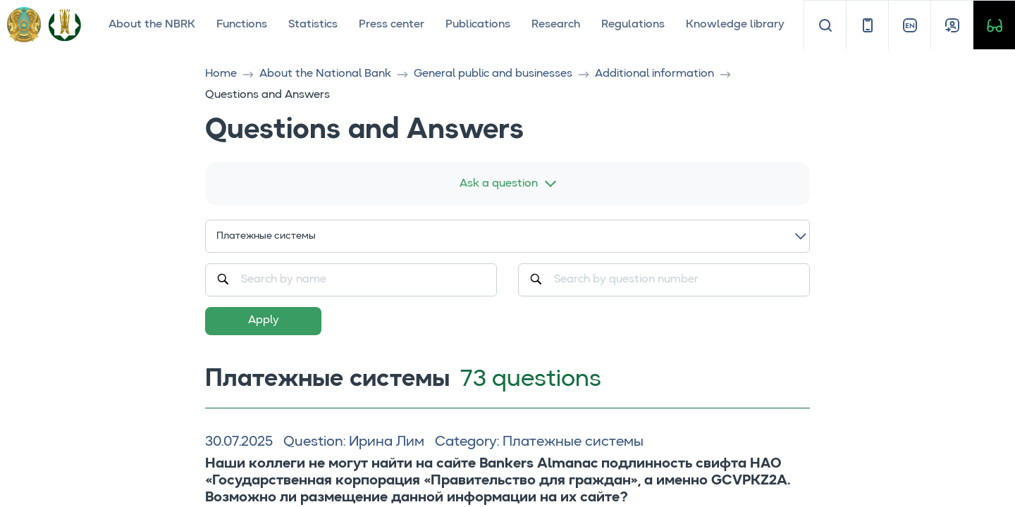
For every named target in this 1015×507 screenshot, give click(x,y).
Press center (391, 24)
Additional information (654, 74)
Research (555, 24)
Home (221, 74)
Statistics (313, 24)
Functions (241, 24)
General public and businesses (493, 74)
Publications (477, 24)
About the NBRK (152, 24)
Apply (263, 320)
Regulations (633, 24)
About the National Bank (325, 74)
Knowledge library (735, 24)
